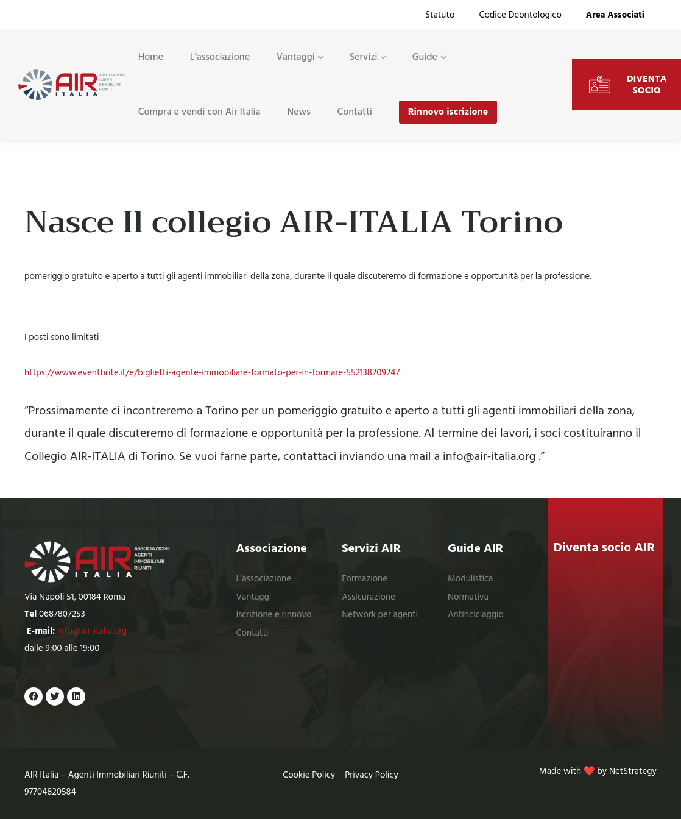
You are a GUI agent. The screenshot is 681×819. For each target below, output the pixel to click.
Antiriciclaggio (476, 614)
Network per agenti (380, 614)
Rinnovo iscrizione (448, 111)
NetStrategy (633, 771)
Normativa (468, 596)
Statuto (439, 15)
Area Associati (615, 15)
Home (150, 56)
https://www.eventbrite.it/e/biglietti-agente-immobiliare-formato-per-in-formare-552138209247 (212, 372)
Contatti (354, 111)
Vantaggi (296, 56)
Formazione (364, 578)
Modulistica (470, 578)
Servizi (364, 56)
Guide (424, 56)
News (299, 111)
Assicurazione (368, 596)
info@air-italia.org (92, 631)
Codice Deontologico (520, 15)
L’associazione (220, 56)
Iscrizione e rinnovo (273, 614)
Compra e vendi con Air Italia (199, 111)
